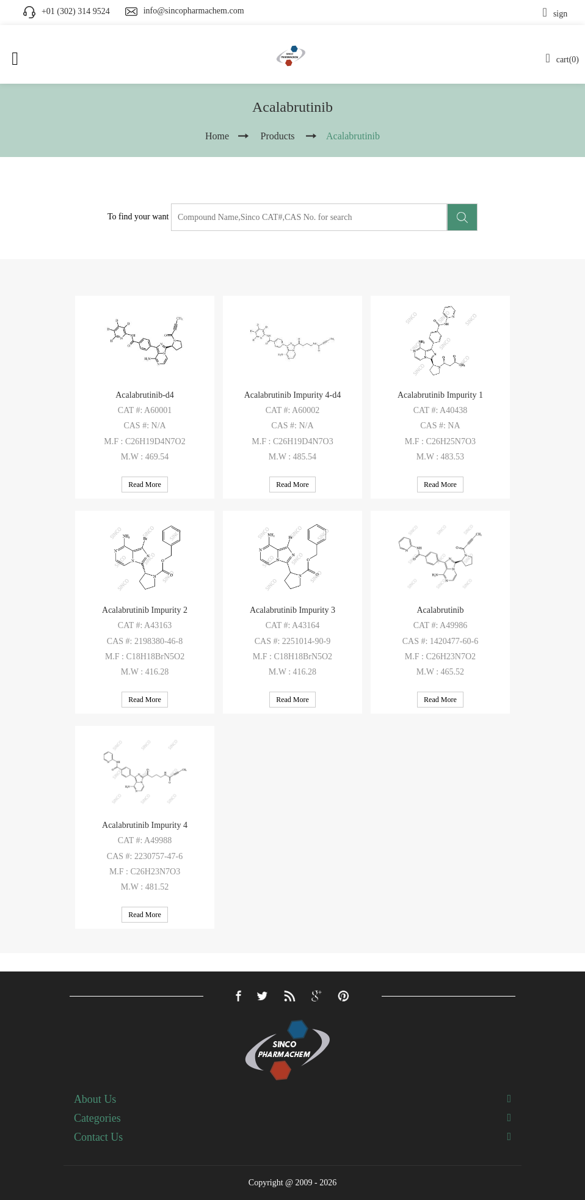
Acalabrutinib (439, 610)
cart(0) (562, 59)
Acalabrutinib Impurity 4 (144, 825)
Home (217, 136)
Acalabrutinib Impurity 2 (144, 610)
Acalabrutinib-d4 (144, 395)
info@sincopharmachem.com (194, 10)
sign (555, 13)
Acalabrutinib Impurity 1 (440, 395)
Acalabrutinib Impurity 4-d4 (292, 395)
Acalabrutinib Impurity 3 (292, 610)
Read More (144, 484)
